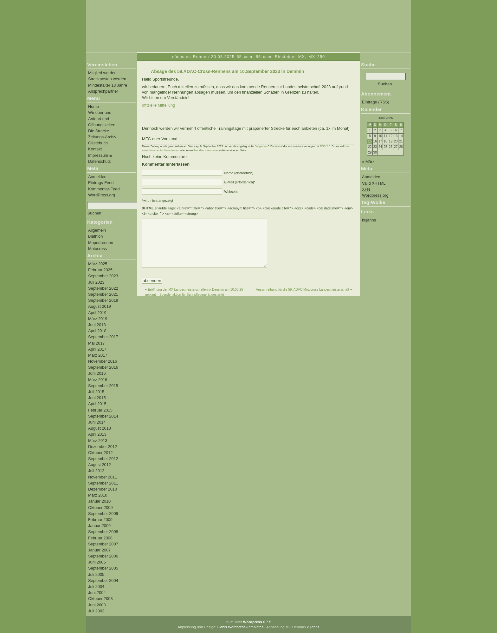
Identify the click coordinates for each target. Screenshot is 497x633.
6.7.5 (257, 622)
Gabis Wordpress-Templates (240, 627)
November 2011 (102, 477)
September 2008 (103, 531)
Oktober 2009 (100, 507)
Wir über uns (99, 112)
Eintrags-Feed (100, 182)
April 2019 (97, 312)
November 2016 (102, 361)
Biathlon (95, 236)
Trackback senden (205, 150)
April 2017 (97, 349)
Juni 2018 (97, 324)
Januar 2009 (99, 525)
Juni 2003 (97, 605)
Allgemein (97, 230)
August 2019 (99, 306)
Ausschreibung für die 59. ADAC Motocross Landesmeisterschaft (302, 299)
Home (93, 106)
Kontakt (95, 149)
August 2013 (99, 428)
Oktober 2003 (100, 598)
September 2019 (103, 300)
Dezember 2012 (102, 446)
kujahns (369, 220)
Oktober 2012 (100, 452)
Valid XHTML (373, 183)
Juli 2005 (96, 574)
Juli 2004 (96, 586)
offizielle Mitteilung (158, 105)
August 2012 (99, 464)
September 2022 (103, 288)
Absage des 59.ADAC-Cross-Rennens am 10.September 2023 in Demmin (227, 71)
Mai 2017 (96, 343)
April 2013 (97, 434)
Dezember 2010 (102, 489)
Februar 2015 (100, 410)
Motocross (97, 248)
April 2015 (97, 403)
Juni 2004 (97, 592)
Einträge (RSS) (375, 102)
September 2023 (103, 276)
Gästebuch (98, 143)
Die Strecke (98, 131)
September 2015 (103, 385)
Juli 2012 (96, 470)
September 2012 (103, 458)
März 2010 (97, 495)
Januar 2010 (99, 501)
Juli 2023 (96, 282)
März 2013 (97, 440)
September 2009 (103, 513)
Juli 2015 (96, 391)
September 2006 (103, 556)
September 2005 (103, 568)
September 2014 (103, 416)
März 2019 (97, 318)
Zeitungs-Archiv (102, 137)
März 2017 (97, 355)
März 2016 (97, 379)
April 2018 (97, 330)
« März (368, 161)
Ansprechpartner (103, 91)
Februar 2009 (100, 519)
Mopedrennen (100, 242)
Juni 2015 (97, 397)
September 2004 (103, 580)
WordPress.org (101, 195)
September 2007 (103, 544)
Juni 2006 (97, 562)
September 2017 (103, 336)
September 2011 (103, 483)
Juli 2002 (96, 611)
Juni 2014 (97, 422)
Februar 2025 (100, 269)
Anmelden (97, 176)
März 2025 (97, 263)
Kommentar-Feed (104, 189)
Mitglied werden (102, 72)
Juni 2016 (97, 373)
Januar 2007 (99, 550)
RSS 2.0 (325, 146)
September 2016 (103, 367)
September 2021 (103, 294)
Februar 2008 (100, 538)
